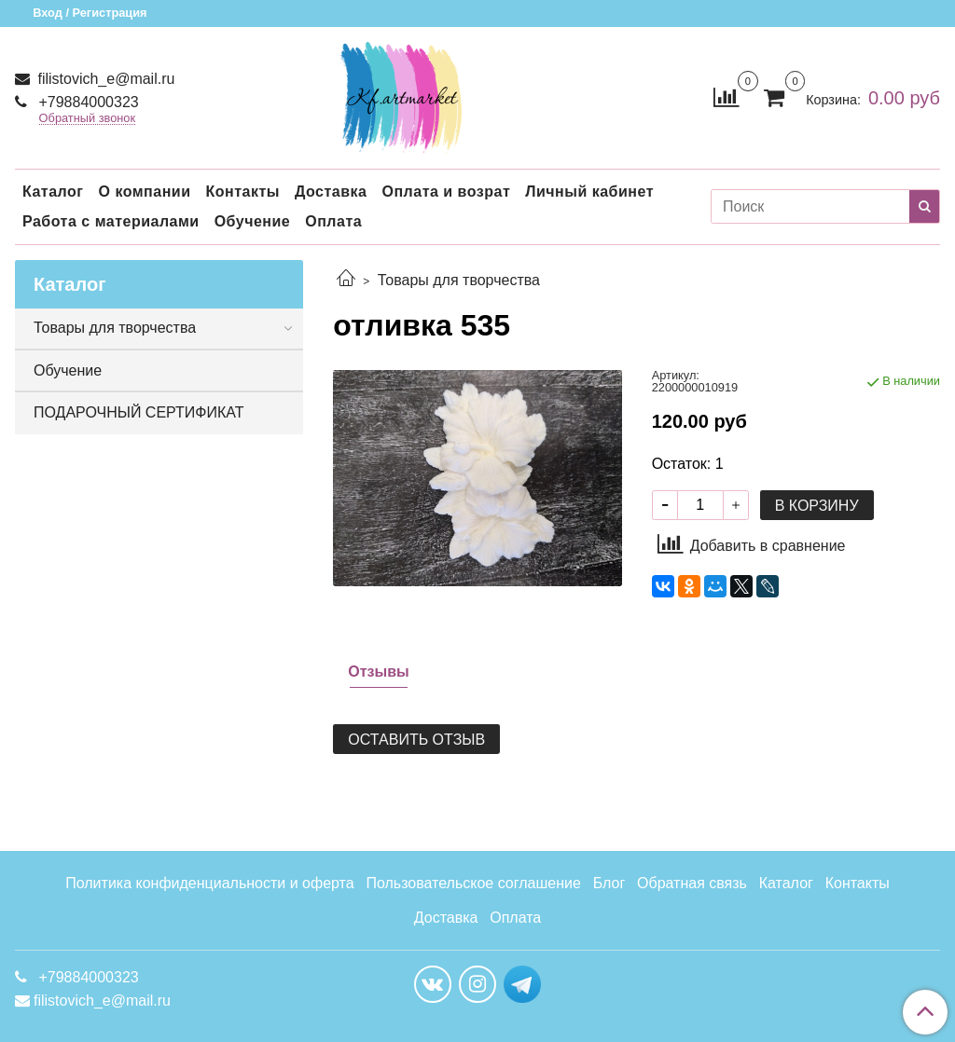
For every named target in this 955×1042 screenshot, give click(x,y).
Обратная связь (692, 883)
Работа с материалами (111, 221)
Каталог (52, 191)
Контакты (242, 191)
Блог (609, 883)
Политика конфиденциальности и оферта (209, 883)
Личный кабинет (589, 191)
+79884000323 (87, 102)
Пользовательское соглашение (473, 883)
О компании (144, 191)
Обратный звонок (87, 119)
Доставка (331, 191)
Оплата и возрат (445, 191)
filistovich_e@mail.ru (104, 79)
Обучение (253, 221)
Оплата (333, 221)
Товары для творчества (459, 280)
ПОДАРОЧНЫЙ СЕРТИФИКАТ (138, 412)
